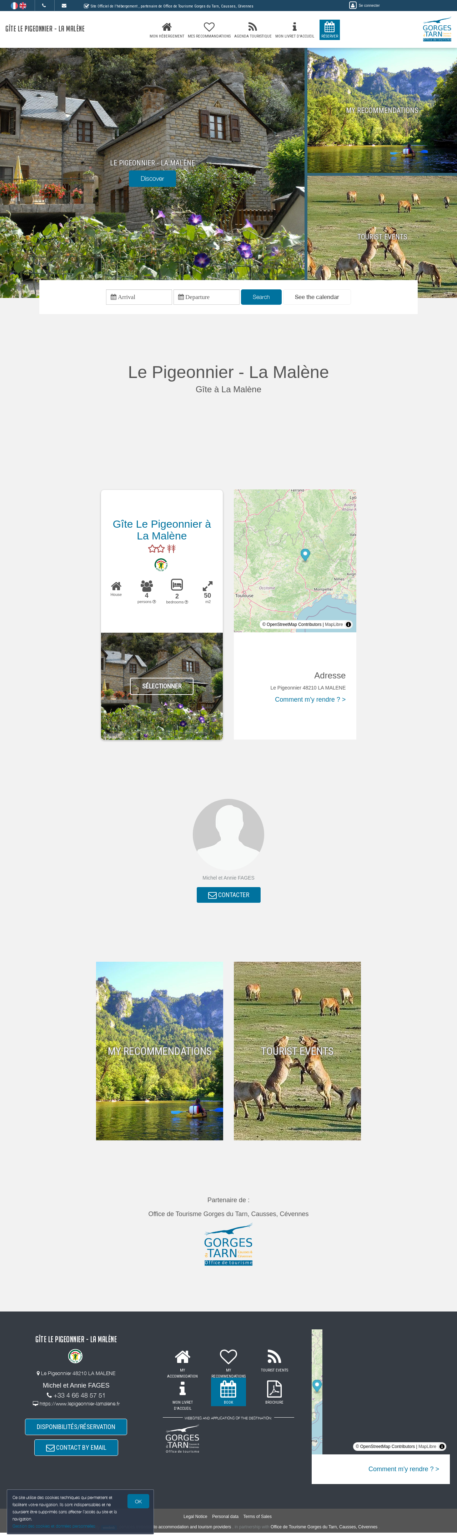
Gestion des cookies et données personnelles (54, 1526)
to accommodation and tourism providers (192, 1532)
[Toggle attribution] (348, 625)
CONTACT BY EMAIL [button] (76, 1452)
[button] (317, 297)
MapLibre (334, 625)
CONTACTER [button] (228, 897)
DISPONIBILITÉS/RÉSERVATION (76, 1430)
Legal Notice (195, 1521)
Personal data (225, 1521)
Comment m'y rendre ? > (310, 700)
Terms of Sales (257, 1521)
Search (261, 297)
